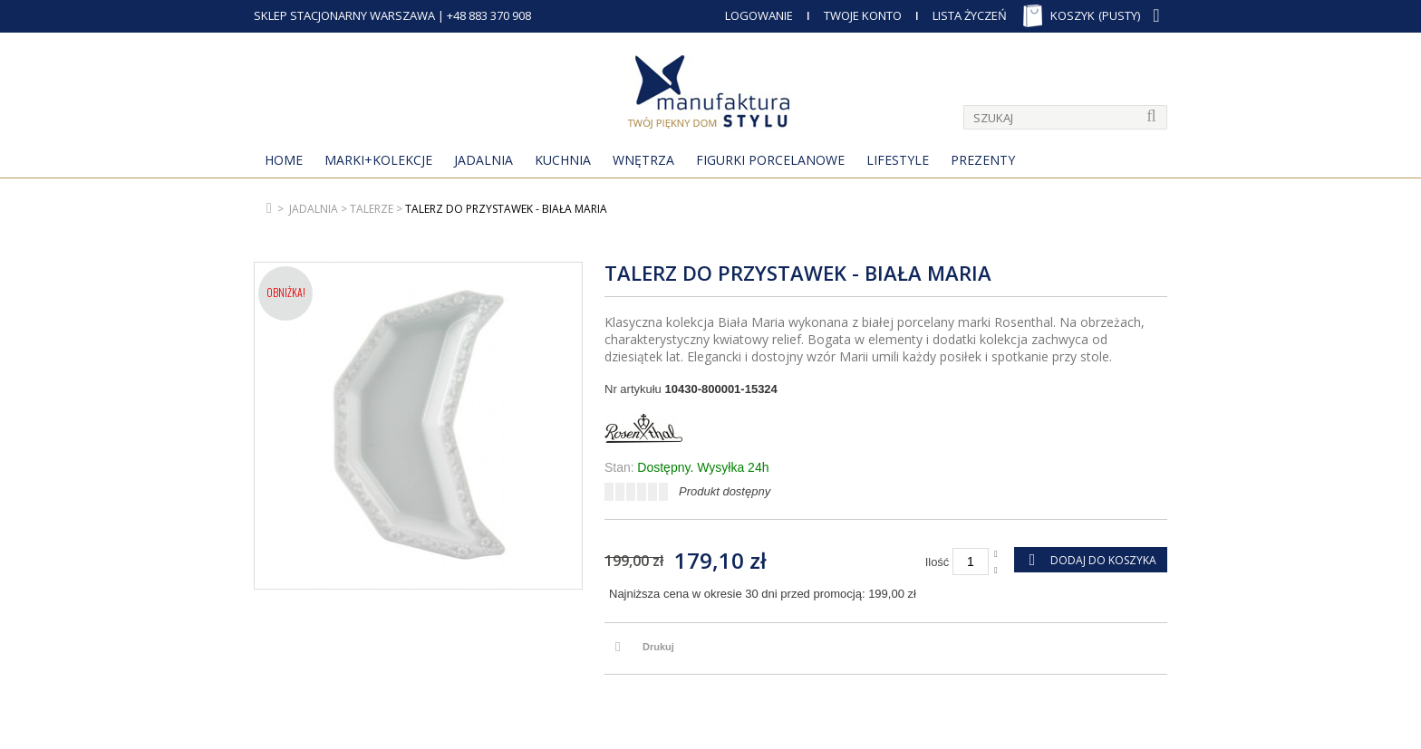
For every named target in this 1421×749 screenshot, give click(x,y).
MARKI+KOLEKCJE (378, 159)
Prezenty (983, 159)
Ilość (937, 562)
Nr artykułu (633, 389)
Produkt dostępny (724, 491)
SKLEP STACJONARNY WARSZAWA (344, 15)
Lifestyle (897, 159)
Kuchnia (563, 159)
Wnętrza (643, 159)
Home (284, 159)
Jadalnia (483, 159)
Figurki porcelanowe (770, 159)
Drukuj (658, 646)
